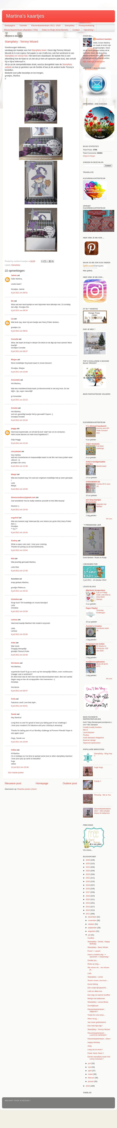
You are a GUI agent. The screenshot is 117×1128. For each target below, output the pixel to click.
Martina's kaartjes (25, 16)
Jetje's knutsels (92, 444)
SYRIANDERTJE (93, 482)
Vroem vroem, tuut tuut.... (98, 980)
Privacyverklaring (86, 25)
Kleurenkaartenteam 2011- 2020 (45, 25)
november (92, 920)
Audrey (14, 541)
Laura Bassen (88, 732)
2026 (88, 860)
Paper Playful (92, 608)
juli (89, 935)
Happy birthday (94, 1042)
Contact (76, 30)
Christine (15, 599)
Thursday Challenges (100, 611)
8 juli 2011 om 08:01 (19, 331)
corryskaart (16, 451)
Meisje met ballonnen (96, 998)
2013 (88, 907)
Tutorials (23, 25)
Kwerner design (89, 740)
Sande (14, 714)
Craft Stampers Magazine (93, 738)
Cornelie (14, 339)
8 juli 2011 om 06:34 (19, 310)
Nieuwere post (13, 783)
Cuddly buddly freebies (92, 727)
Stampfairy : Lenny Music (98, 1002)
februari (91, 1078)
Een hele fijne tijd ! (95, 1026)
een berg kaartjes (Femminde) (93, 501)
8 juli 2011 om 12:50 (19, 489)
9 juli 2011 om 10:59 (19, 742)
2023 (88, 871)
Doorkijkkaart (93, 1006)
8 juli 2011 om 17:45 (19, 571)
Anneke (14, 408)
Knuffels (91, 938)
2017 (88, 892)
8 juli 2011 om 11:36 (19, 466)
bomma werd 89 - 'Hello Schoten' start (103, 430)
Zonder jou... (93, 960)
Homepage (42, 783)
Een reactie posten (16, 773)
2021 (88, 878)
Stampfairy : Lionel (95, 977)
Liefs (90, 973)
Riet (13, 558)
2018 (88, 889)
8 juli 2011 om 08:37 (19, 351)
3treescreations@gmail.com (23, 497)
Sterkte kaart (101, 466)
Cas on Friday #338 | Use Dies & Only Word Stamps (103, 595)
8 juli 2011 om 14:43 (19, 509)
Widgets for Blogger (89, 156)
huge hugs (98, 767)
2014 (88, 903)
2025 (88, 864)
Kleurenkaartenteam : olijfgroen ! (96, 1010)
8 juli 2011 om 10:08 (19, 372)
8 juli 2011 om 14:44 (19, 532)
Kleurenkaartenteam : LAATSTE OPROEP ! (97, 1034)
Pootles (86, 735)
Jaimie (14, 275)
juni (89, 1063)
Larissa (14, 620)
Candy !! (97, 781)
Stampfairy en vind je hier (16, 56)
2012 (88, 910)
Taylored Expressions (91, 743)
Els (12, 301)
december (92, 917)
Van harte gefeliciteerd (97, 1022)
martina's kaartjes (103, 39)
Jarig (90, 1046)
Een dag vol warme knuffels (99, 995)
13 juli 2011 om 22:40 (20, 767)
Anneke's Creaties (94, 626)
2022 (88, 874)
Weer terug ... (93, 1019)
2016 (88, 896)
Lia (12, 319)
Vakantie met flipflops (101, 505)
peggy (13, 428)
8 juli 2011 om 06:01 (19, 293)
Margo (14, 474)
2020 (88, 881)
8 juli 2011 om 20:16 (19, 591)
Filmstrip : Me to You (102, 795)
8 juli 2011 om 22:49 (19, 655)
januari (91, 1081)
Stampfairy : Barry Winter (98, 947)
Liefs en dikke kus (95, 991)
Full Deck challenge (100, 447)
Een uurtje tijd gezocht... (97, 988)
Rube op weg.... (94, 964)
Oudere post (70, 783)
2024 (88, 867)
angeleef (15, 518)
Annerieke (15, 380)
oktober (91, 924)
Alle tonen (109, 519)
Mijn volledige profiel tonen (94, 62)
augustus (92, 931)
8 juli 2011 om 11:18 (19, 443)
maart (90, 1074)
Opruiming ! (89, 30)
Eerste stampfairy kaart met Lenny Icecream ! (99, 1058)
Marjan (14, 360)
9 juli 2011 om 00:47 (19, 691)
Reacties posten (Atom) (26, 789)
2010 (88, 1086)
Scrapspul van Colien (95, 644)
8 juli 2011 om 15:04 (19, 550)
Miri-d (85, 730)
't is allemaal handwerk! (96, 426)
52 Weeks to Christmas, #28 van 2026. (102, 648)
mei (90, 1067)
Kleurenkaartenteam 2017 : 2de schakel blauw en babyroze (102, 811)
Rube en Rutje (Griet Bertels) (55, 30)
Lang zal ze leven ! (95, 1049)
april (90, 1071)
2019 (88, 885)
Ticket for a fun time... (96, 1015)
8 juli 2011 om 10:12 (19, 400)
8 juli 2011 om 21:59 (19, 611)
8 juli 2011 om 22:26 (19, 634)
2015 (88, 899)
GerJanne (15, 663)
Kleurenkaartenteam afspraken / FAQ (21, 30)
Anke (13, 643)
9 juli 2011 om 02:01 (19, 706)
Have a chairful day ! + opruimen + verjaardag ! (98, 956)
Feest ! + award (94, 951)
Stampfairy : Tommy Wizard (21, 41)
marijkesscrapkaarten (95, 662)
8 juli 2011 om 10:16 (19, 420)
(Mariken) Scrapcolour (95, 590)
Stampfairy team (39, 50)
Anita (13, 699)
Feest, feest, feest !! (96, 1053)
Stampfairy (70, 25)
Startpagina (10, 25)
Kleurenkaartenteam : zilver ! (99, 1039)
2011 (88, 914)
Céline (14, 750)
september (92, 928)
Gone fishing (93, 984)
